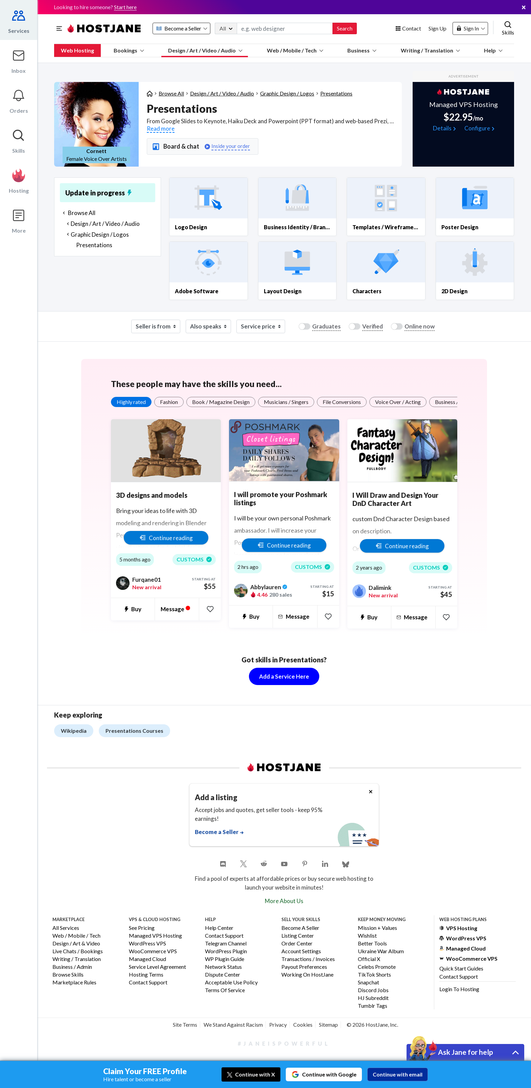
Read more (161, 128)
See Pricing (142, 928)
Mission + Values (377, 928)
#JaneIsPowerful (284, 1043)
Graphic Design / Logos (287, 93)
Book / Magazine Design (221, 402)
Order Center (297, 943)
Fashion (169, 402)
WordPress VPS (147, 943)
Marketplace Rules (74, 982)
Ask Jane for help (465, 1052)
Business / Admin (72, 967)
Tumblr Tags (372, 1006)
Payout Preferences (304, 967)
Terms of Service (225, 990)
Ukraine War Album (381, 951)
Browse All (171, 93)
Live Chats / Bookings (77, 951)
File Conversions (342, 402)
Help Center (219, 928)
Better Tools (372, 943)
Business (361, 50)
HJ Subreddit (373, 998)
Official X (369, 959)
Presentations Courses (134, 730)
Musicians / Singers (286, 402)
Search (344, 28)
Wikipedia (74, 730)
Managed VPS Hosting (155, 936)
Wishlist (367, 936)
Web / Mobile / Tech (295, 50)
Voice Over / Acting (398, 402)
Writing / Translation (430, 50)
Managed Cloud (147, 959)
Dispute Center (222, 975)
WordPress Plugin (226, 951)
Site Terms (185, 1024)
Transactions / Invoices (308, 959)
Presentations (336, 93)
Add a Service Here (284, 676)
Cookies (303, 1024)
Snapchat (368, 982)
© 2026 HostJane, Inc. (372, 1024)
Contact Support (148, 982)
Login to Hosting (459, 989)
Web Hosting (77, 50)
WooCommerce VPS (153, 951)
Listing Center (297, 936)
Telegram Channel (226, 943)
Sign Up (437, 28)
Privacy (278, 1024)
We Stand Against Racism (233, 1024)
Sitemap (328, 1024)
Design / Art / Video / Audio (205, 50)
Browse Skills (68, 975)
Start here (125, 7)
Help (493, 50)
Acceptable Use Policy (231, 982)
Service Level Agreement (157, 967)
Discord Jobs (373, 990)
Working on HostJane (307, 975)
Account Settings (301, 951)
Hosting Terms (146, 975)
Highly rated (131, 402)
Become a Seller (300, 928)
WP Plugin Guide (224, 959)
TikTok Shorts (374, 975)
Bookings (129, 50)
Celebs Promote (377, 967)
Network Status (223, 967)
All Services (65, 928)
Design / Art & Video (76, 943)
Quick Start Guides (461, 968)
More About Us (284, 900)
